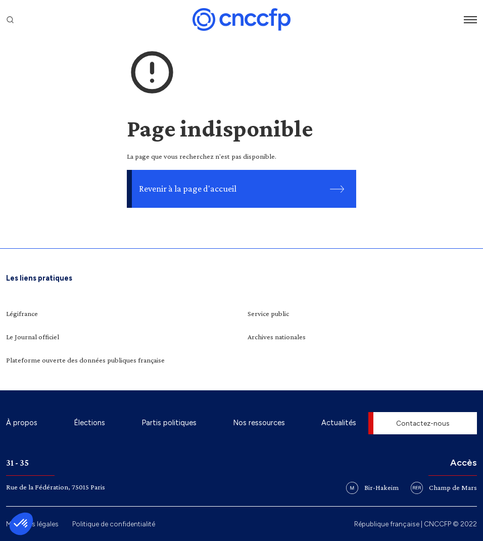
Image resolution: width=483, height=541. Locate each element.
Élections (89, 422)
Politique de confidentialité (113, 524)
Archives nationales (277, 337)
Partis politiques (169, 422)
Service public (268, 313)
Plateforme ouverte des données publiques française (85, 360)
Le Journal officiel (32, 337)
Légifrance (22, 313)
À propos (21, 422)
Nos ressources (259, 422)
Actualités (338, 422)
